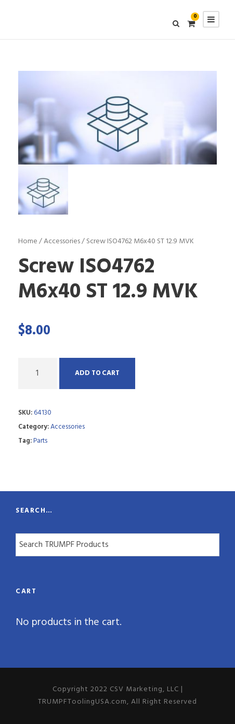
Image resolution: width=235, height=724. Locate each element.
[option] (117, 118)
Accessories (62, 241)
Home (27, 241)
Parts (40, 440)
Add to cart (97, 373)
